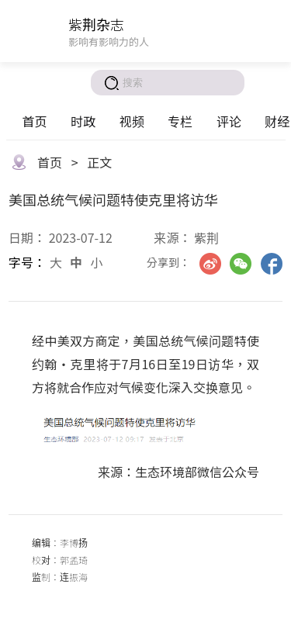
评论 (229, 121)
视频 (132, 121)
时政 (83, 121)
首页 (34, 121)
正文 (99, 162)
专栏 (180, 121)
